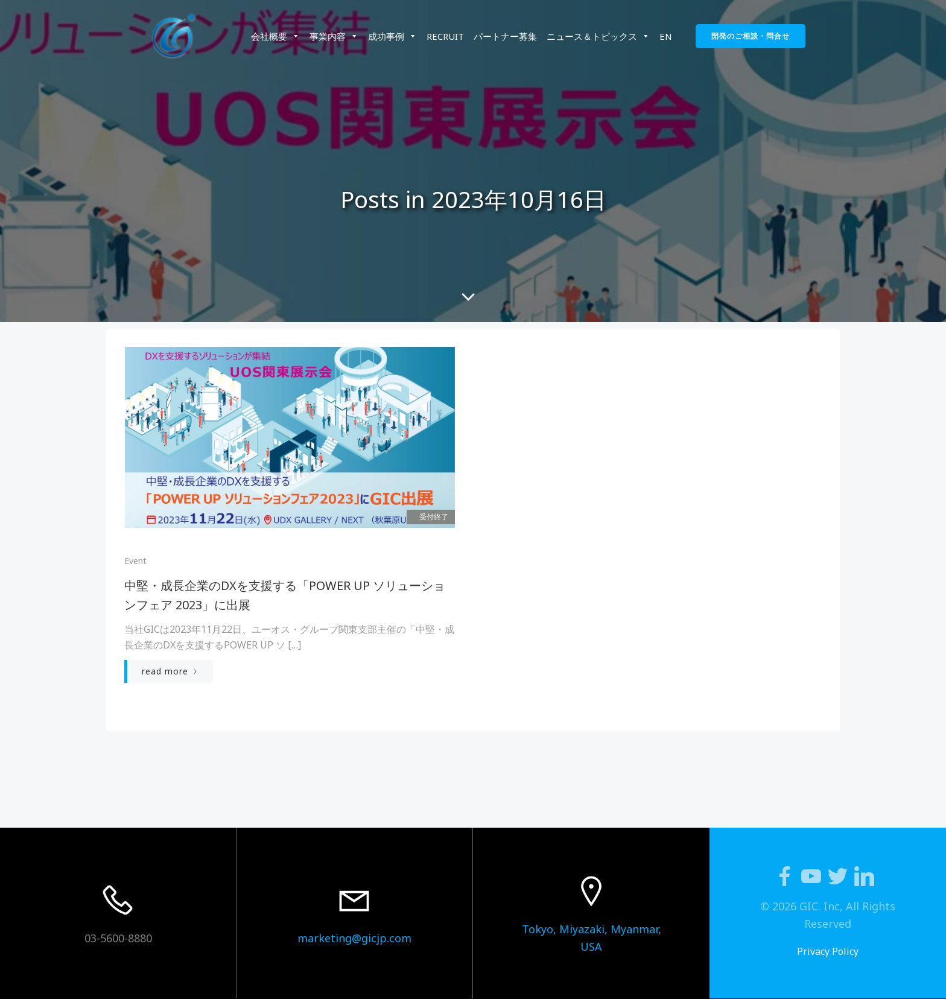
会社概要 (275, 36)
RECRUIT (445, 36)
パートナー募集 (505, 36)
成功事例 (392, 36)
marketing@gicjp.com (354, 938)
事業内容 (334, 36)
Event (135, 560)
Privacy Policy (828, 951)
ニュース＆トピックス (598, 36)
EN (665, 36)
